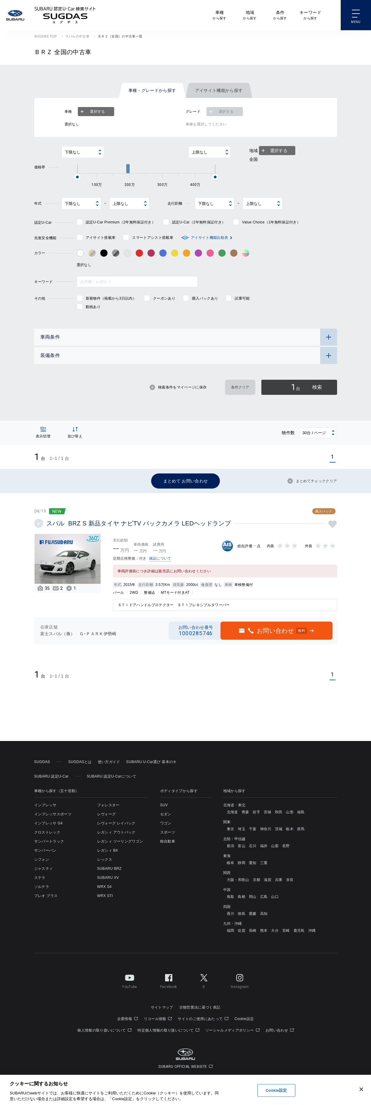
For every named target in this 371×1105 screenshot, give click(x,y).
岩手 (256, 812)
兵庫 (279, 880)
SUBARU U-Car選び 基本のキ (151, 762)
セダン (165, 814)
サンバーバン (45, 850)
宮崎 (286, 930)
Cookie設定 (244, 1019)
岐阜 (230, 863)
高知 (264, 914)
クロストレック (47, 832)
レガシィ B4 (107, 850)
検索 (306, 387)
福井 (264, 846)
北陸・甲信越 (234, 839)
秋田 (279, 812)
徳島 (241, 914)
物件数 (288, 432)
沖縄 (312, 930)
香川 (230, 914)
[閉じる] (361, 1089)
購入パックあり (205, 298)
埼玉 (241, 829)
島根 (241, 897)
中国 (227, 890)
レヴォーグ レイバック (116, 823)
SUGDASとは (79, 762)
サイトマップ (162, 1007)
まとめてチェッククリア (312, 481)
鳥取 (230, 897)
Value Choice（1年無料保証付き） (271, 222)
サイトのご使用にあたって (203, 1019)
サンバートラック (49, 841)
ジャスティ (43, 868)
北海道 (232, 812)
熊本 (264, 930)
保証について (160, 558)
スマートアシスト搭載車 (152, 238)
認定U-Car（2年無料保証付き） (198, 222)
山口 (275, 897)
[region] (185, 1090)
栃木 (289, 829)
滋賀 (267, 880)
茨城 (279, 829)
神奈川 (265, 829)
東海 (227, 856)
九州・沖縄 (232, 923)
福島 (301, 812)
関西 (227, 873)
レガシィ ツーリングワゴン (120, 841)
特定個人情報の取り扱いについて (168, 1030)
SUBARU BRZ (109, 868)
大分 (275, 930)
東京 (230, 829)
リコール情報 (158, 1019)
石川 (253, 846)
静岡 (241, 863)
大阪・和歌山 (238, 880)
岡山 (253, 897)
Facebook (168, 980)
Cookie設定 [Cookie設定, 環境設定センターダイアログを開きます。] (276, 1090)
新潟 (230, 846)
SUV (164, 805)
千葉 (253, 829)
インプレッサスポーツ (52, 814)
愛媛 (253, 914)
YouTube (129, 980)
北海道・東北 (234, 805)
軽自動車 (167, 841)
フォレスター (108, 805)
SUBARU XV (108, 878)
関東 (227, 822)
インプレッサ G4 (48, 823)
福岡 (230, 930)
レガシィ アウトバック (116, 832)
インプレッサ (45, 805)
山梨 (275, 846)
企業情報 (127, 1019)
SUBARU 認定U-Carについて (111, 776)
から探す (219, 14)
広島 (264, 897)
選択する (92, 112)
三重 (264, 863)
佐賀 (241, 930)
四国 (227, 907)
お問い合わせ (280, 1030)
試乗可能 (242, 298)
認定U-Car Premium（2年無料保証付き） (120, 222)
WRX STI (105, 896)
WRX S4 (104, 887)
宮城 (267, 812)
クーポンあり (164, 298)
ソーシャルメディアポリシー (232, 1030)
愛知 (253, 863)
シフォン (41, 859)
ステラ (39, 878)
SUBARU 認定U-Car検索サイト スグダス (65, 15)
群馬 (301, 829)
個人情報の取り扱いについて (104, 1030)
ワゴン (165, 823)
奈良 (290, 880)
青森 (245, 812)
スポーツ (167, 832)
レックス (104, 859)
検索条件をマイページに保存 (178, 387)
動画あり (93, 307)
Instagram (240, 980)
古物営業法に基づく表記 (199, 1007)
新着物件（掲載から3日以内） (111, 298)
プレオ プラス (46, 896)
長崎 (253, 930)
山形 (289, 812)
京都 (256, 880)
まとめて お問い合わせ (185, 481)
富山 (241, 846)
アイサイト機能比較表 (209, 238)
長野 (286, 846)
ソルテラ (41, 887)
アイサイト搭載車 (101, 238)
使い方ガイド (109, 762)
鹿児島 (299, 930)
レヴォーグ (106, 814)
